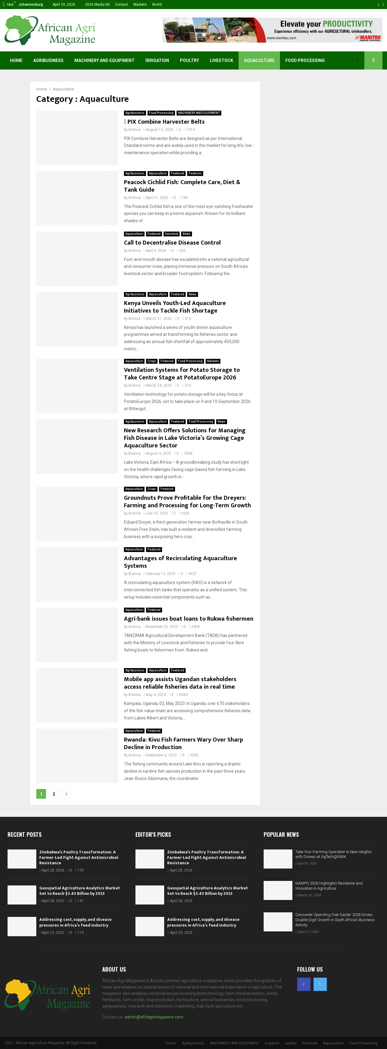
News (186, 233)
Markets (140, 4)
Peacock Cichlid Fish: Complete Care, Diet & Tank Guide (182, 186)
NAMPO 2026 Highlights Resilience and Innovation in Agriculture (329, 886)
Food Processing (305, 60)
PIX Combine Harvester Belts (164, 122)
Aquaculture (259, 60)
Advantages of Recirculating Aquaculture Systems (180, 562)
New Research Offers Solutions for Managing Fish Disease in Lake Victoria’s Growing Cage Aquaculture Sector (185, 438)
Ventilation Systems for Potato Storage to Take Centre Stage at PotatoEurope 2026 (182, 374)
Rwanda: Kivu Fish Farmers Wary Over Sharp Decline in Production (183, 743)
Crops (152, 361)
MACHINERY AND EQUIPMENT (104, 60)
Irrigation (157, 60)
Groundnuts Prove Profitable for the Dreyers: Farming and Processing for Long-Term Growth (187, 502)
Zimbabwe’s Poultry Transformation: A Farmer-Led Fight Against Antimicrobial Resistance (78, 857)
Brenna (134, 130)
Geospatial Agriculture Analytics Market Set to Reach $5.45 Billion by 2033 (79, 891)
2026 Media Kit (97, 4)
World (157, 4)
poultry (189, 60)
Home (16, 60)
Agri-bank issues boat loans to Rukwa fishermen (188, 619)
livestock (221, 60)
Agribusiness (48, 60)
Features (195, 173)
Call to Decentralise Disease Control (172, 243)
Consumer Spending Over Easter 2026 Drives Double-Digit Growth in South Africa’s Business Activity (335, 919)
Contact (121, 4)
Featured (177, 173)
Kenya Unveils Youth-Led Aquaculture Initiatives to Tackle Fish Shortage (175, 307)
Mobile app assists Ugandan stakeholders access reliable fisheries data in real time (180, 683)
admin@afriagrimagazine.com (154, 1017)
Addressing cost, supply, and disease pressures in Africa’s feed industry (75, 922)
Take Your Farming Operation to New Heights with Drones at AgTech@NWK (333, 854)
